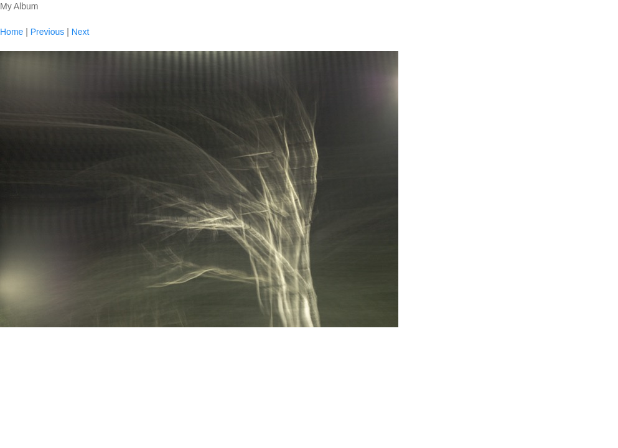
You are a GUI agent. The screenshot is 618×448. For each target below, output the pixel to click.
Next (81, 32)
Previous (47, 32)
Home (11, 32)
